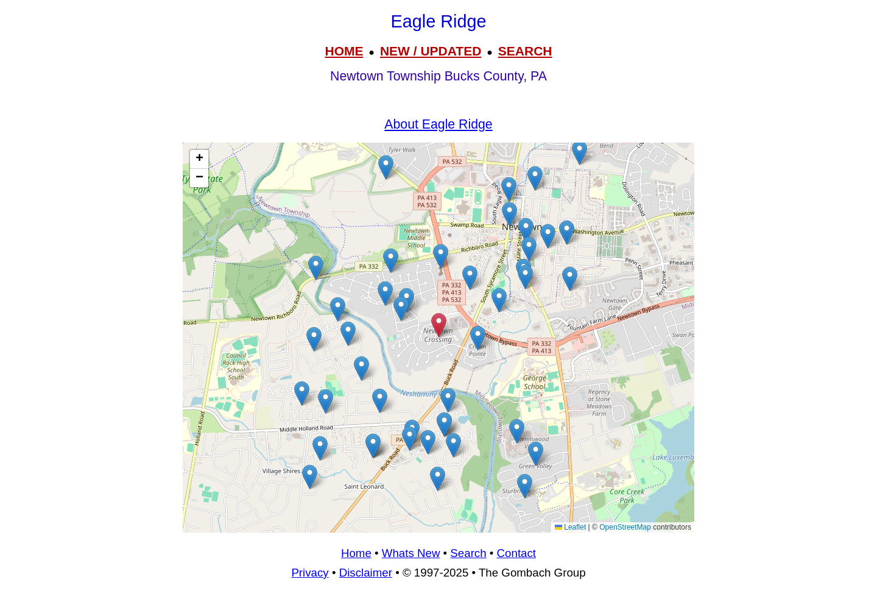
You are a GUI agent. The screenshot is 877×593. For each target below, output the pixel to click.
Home (356, 553)
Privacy (309, 572)
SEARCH (525, 51)
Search (468, 553)
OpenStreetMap (625, 527)
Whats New (411, 553)
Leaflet (570, 527)
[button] (499, 300)
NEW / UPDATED (430, 51)
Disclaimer (365, 572)
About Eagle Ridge (438, 124)
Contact (516, 553)
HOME (344, 51)
